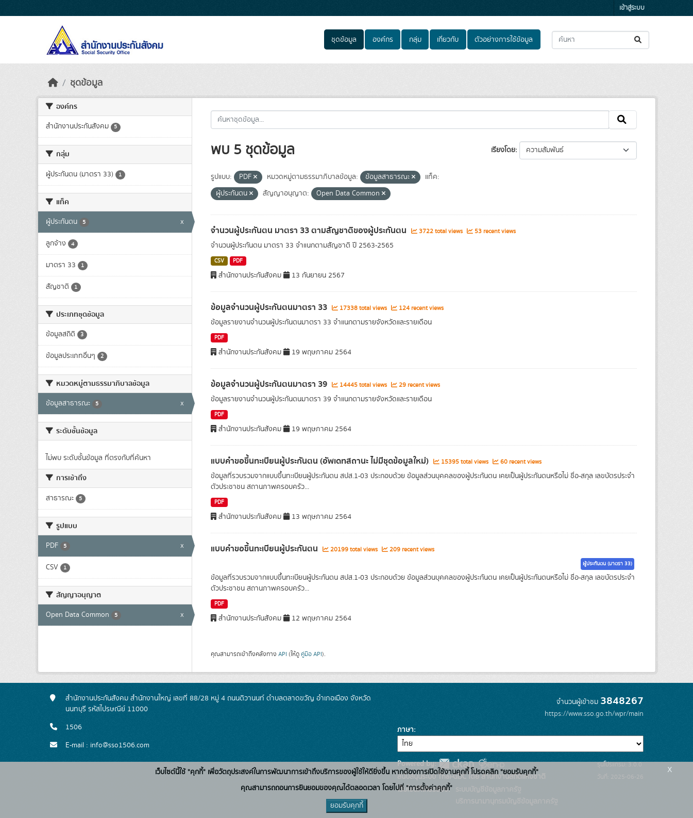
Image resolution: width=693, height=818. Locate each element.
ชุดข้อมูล (344, 40)
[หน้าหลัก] (53, 83)
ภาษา (405, 730)
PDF (238, 261)
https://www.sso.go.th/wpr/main (594, 714)
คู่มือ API (311, 654)
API (282, 654)
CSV (219, 261)
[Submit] (639, 40)
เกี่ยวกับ (448, 40)
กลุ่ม (415, 40)
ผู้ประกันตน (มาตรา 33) (607, 563)
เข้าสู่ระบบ (632, 8)
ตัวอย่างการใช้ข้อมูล (504, 40)
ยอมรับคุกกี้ (346, 805)
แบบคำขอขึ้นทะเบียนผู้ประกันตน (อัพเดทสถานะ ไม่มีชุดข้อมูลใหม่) (321, 461)
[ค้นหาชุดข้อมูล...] (600, 40)
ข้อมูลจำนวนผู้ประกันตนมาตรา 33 (270, 307)
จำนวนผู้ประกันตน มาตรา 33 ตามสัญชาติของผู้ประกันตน (310, 230)
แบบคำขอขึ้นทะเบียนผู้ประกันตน (265, 548)
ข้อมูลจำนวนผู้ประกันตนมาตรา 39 (270, 384)
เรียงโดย (503, 150)
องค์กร (383, 40)
